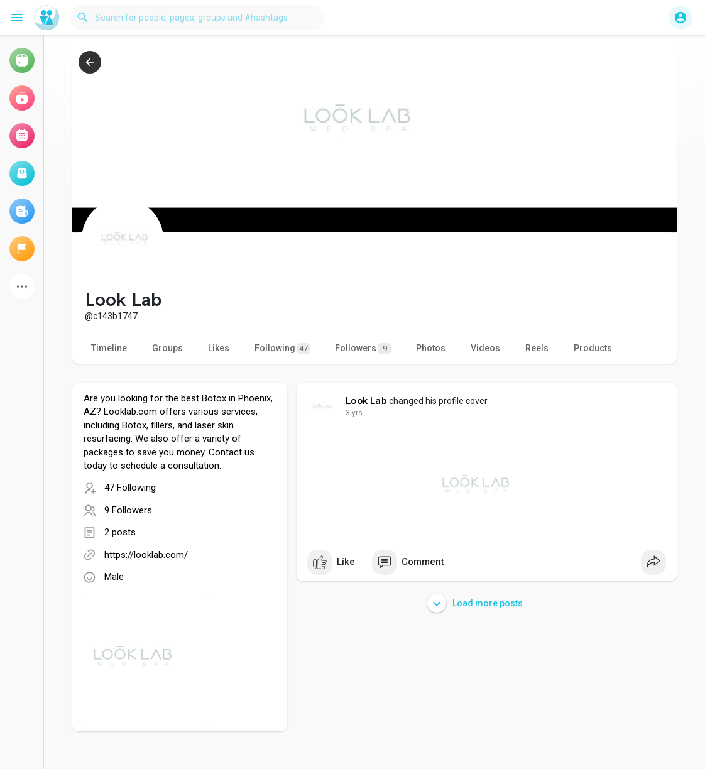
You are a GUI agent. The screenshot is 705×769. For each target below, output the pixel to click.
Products (593, 348)
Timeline (109, 348)
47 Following (130, 487)
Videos (485, 348)
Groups (167, 348)
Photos (430, 348)
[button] (197, 17)
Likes (218, 348)
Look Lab (366, 400)
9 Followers (128, 510)
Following (282, 348)
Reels (537, 348)
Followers (363, 348)
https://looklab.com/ (146, 554)
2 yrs (354, 412)
